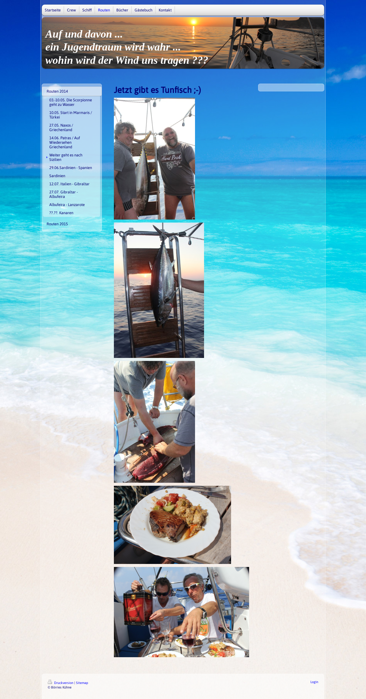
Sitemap (82, 683)
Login (314, 682)
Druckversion (61, 683)
